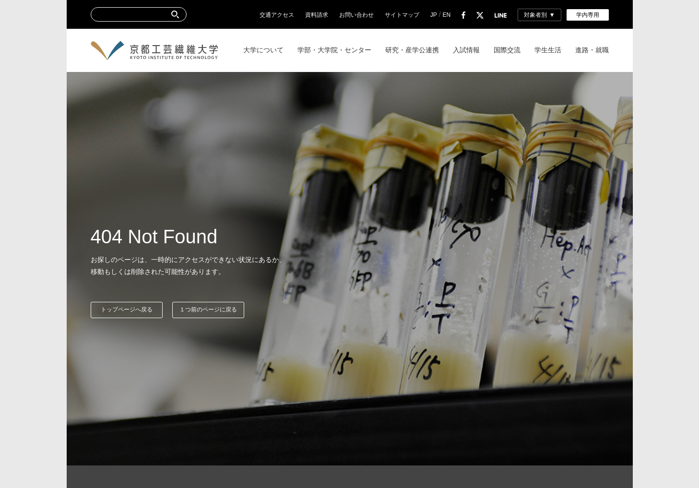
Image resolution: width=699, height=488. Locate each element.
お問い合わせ (356, 15)
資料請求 (316, 15)
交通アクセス (277, 15)
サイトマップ (402, 15)
